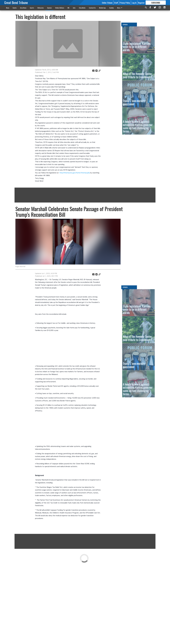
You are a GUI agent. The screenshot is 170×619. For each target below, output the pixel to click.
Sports (32, 8)
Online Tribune (107, 2)
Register (141, 2)
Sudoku (111, 8)
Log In (134, 2)
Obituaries (40, 8)
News (7, 8)
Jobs (74, 8)
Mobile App (102, 8)
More (120, 7)
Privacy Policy (125, 2)
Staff (116, 2)
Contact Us (92, 8)
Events (15, 8)
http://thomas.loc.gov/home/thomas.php (75, 200)
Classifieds (82, 8)
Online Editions (59, 8)
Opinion (49, 8)
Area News (23, 8)
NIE (68, 8)
